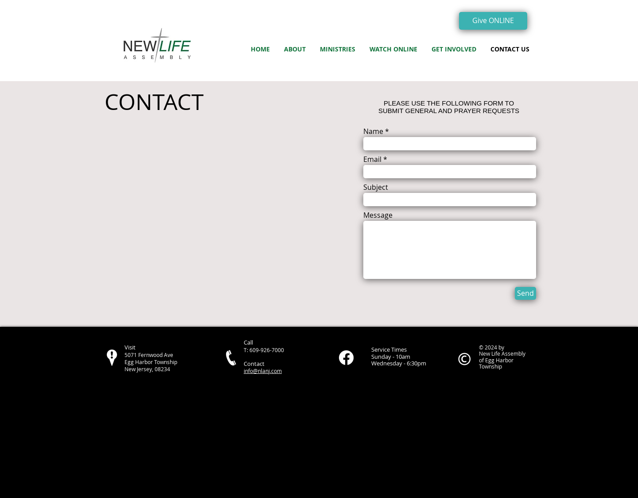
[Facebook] (346, 357)
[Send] (525, 293)
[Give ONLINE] (493, 21)
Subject (375, 187)
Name (373, 131)
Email (372, 159)
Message (378, 215)
